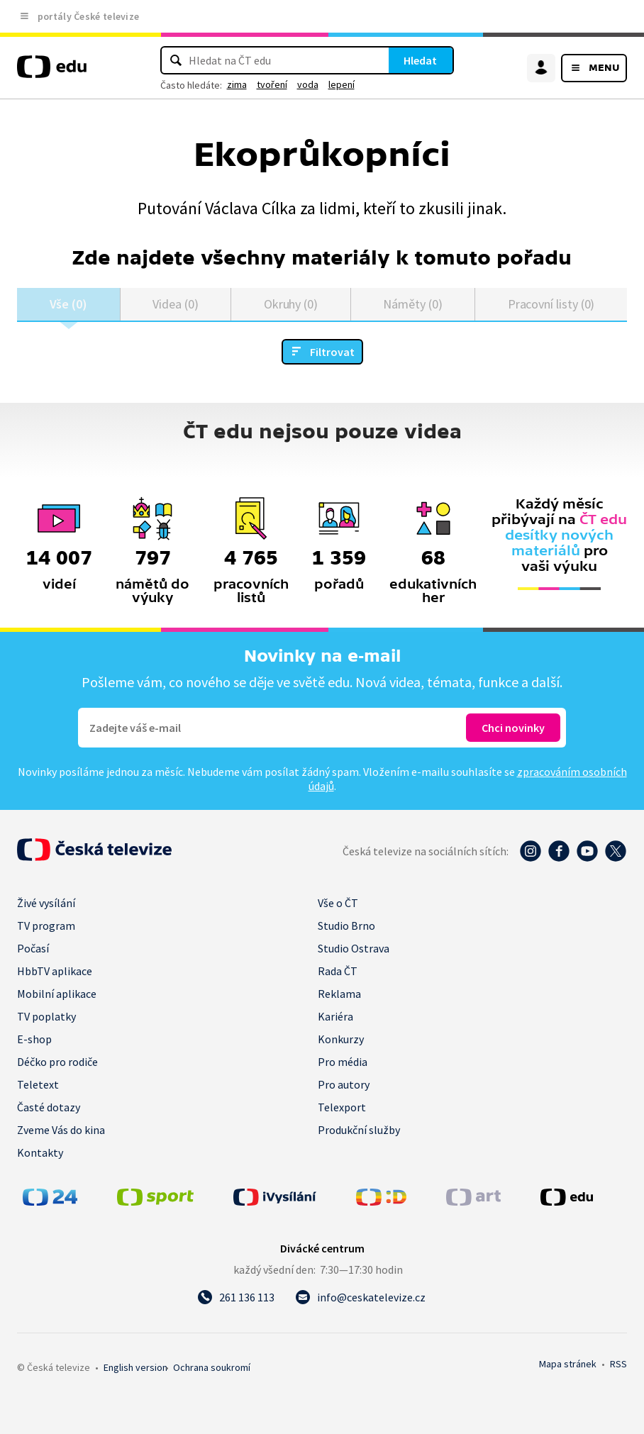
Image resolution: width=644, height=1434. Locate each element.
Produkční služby (359, 1130)
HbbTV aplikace (54, 971)
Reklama (339, 993)
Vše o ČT (338, 903)
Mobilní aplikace (56, 993)
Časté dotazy (48, 1107)
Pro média (342, 1062)
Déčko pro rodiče (57, 1062)
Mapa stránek (567, 1363)
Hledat (420, 60)
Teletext (38, 1084)
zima (237, 84)
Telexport (342, 1107)
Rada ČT (337, 971)
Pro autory (344, 1084)
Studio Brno (346, 925)
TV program (46, 925)
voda (307, 84)
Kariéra (335, 1016)
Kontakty (40, 1152)
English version (135, 1367)
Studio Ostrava (353, 948)
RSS (618, 1363)
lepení (341, 84)
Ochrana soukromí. (211, 1367)
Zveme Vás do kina (61, 1130)
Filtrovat (332, 352)
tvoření (272, 84)
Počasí (33, 948)
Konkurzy (341, 1039)
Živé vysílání (46, 903)
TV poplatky (46, 1016)
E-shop (34, 1039)
